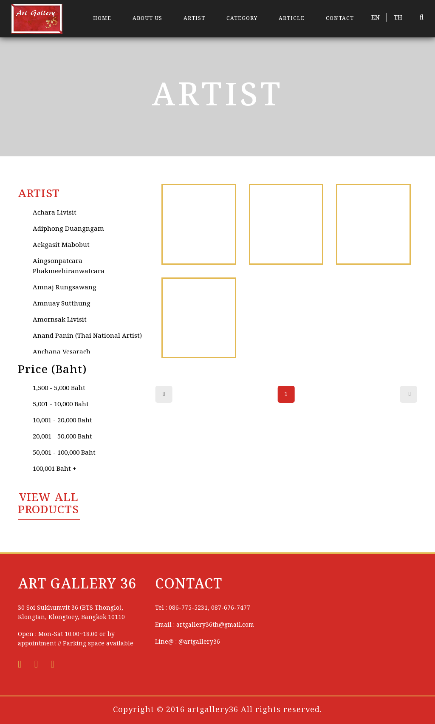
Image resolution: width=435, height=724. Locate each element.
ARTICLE (292, 18)
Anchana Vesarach (61, 352)
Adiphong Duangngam (68, 229)
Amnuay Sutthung (61, 304)
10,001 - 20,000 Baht (62, 421)
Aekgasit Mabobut (61, 245)
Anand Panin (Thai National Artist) (87, 336)
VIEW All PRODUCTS (48, 504)
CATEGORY (241, 18)
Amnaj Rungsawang (64, 288)
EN (375, 18)
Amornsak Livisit (60, 320)
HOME (102, 18)
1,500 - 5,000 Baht (59, 388)
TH (398, 18)
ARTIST (194, 18)
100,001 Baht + (54, 469)
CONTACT (340, 18)
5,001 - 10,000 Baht (61, 404)
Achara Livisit (54, 213)
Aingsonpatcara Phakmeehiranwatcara (69, 266)
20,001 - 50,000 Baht (62, 437)
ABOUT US (147, 18)
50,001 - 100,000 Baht (64, 453)
